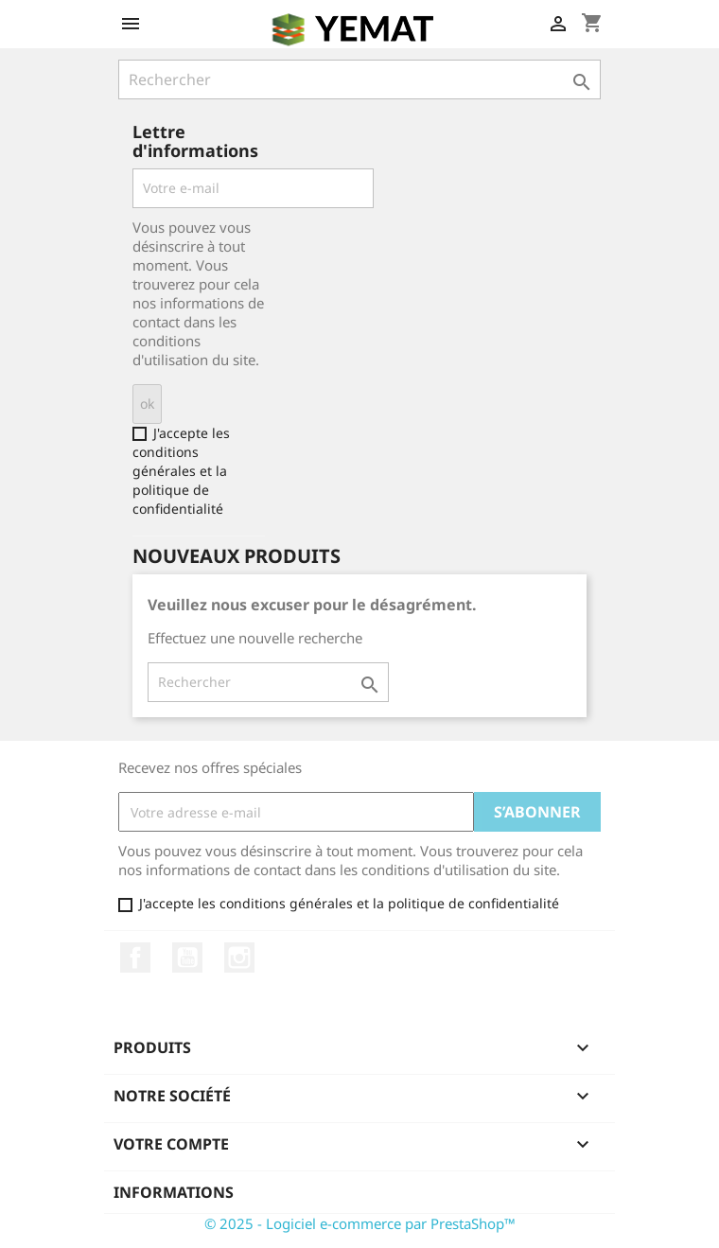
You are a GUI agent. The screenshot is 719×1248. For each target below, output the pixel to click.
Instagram (239, 957)
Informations (174, 1192)
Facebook (135, 957)
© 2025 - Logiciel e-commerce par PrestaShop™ (360, 1223)
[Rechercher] (359, 79)
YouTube (187, 957)
